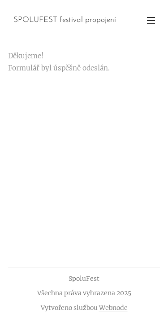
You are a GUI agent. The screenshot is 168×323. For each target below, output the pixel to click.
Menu (151, 20)
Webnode (113, 308)
